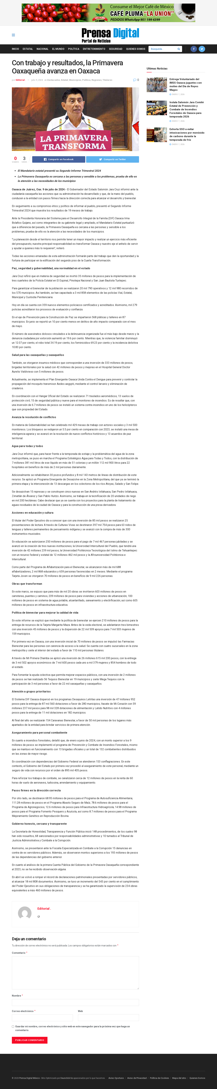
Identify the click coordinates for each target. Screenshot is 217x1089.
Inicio (15, 49)
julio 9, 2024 (37, 80)
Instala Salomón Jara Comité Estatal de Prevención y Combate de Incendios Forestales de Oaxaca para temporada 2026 (187, 109)
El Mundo (58, 49)
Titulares (107, 80)
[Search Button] (179, 49)
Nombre (17, 996)
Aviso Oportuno (116, 1078)
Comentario (20, 953)
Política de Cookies (159, 1078)
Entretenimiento (94, 49)
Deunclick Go (67, 1078)
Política (73, 49)
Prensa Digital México (29, 1078)
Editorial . (21, 80)
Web (80, 1011)
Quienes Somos (135, 49)
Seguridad (115, 49)
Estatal (28, 49)
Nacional (42, 49)
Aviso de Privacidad (137, 1078)
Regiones (97, 80)
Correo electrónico (24, 1011)
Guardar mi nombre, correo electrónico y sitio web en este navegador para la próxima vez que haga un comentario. (72, 1028)
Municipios (75, 80)
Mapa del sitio (179, 1078)
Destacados (53, 80)
